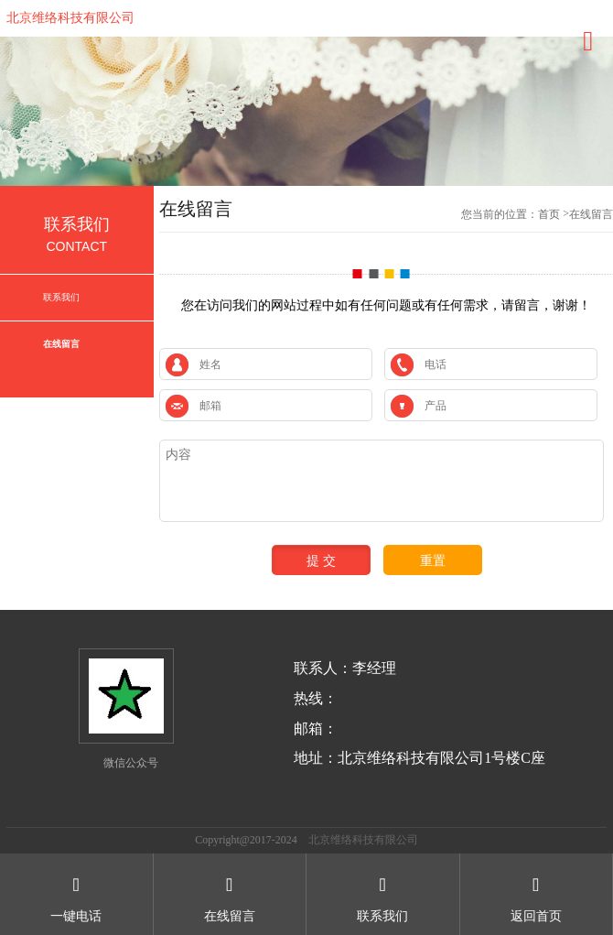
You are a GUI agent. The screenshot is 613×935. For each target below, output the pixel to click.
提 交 (321, 560)
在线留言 (61, 344)
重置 (433, 560)
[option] (306, 111)
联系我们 (61, 297)
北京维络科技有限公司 (70, 18)
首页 (549, 214)
